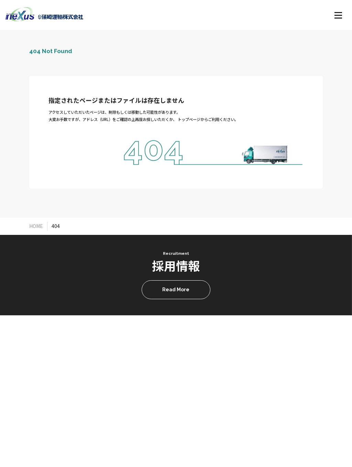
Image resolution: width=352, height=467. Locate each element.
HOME (36, 225)
